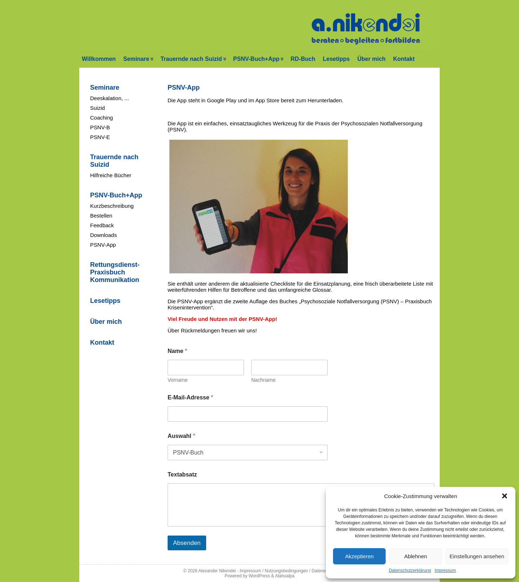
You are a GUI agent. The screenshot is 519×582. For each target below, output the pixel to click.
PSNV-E (100, 137)
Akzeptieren (359, 556)
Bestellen (101, 215)
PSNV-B (100, 127)
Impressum (445, 570)
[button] (504, 496)
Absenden (187, 543)
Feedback (102, 225)
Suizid (97, 108)
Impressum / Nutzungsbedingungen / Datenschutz (288, 570)
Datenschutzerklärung (410, 570)
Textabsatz (182, 474)
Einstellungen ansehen (476, 556)
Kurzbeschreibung (112, 206)
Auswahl (181, 436)
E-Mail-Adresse (190, 397)
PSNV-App (103, 245)
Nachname (263, 380)
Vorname (178, 380)
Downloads (103, 235)
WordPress (259, 575)
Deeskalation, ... (109, 98)
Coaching (101, 118)
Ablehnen (415, 556)
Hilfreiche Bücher (110, 175)
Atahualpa (284, 575)
